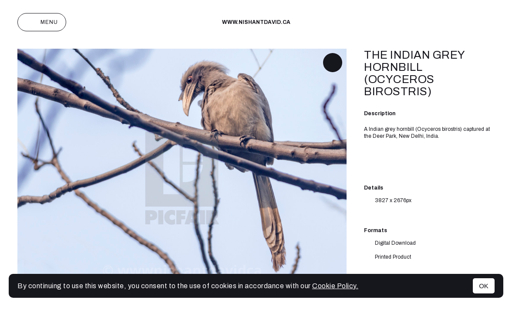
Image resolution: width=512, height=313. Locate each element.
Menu (42, 22)
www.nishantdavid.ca (256, 22)
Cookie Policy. (335, 286)
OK (483, 286)
